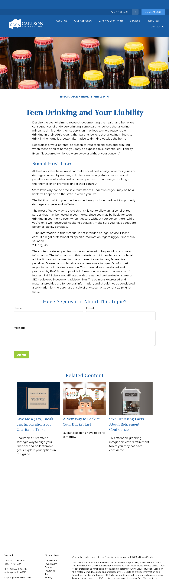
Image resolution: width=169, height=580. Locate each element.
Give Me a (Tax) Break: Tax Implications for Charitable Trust (35, 410)
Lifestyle (49, 566)
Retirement (51, 546)
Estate (48, 553)
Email (90, 294)
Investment (51, 549)
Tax (46, 560)
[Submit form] (21, 340)
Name (18, 294)
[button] (61, 11)
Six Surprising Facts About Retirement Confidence (126, 410)
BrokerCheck (146, 543)
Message (20, 313)
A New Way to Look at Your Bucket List (81, 407)
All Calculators (52, 577)
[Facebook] (135, 3)
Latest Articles (52, 570)
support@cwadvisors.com (17, 563)
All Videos (50, 573)
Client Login (153, 3)
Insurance (50, 556)
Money (48, 563)
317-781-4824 (119, 3)
